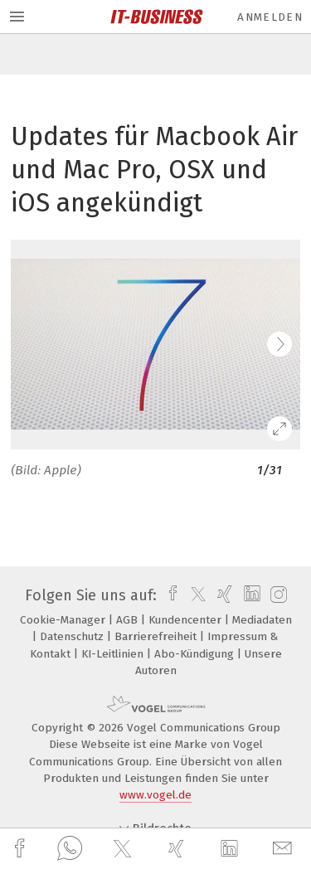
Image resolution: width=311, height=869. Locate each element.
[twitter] (124, 849)
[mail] (284, 849)
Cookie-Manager (64, 620)
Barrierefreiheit (157, 636)
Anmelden (270, 17)
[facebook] (21, 849)
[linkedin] (231, 849)
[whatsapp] (69, 849)
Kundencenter (186, 620)
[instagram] (276, 595)
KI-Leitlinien (114, 654)
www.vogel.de (155, 795)
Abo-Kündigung (195, 654)
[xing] (178, 848)
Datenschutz (73, 636)
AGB (128, 620)
